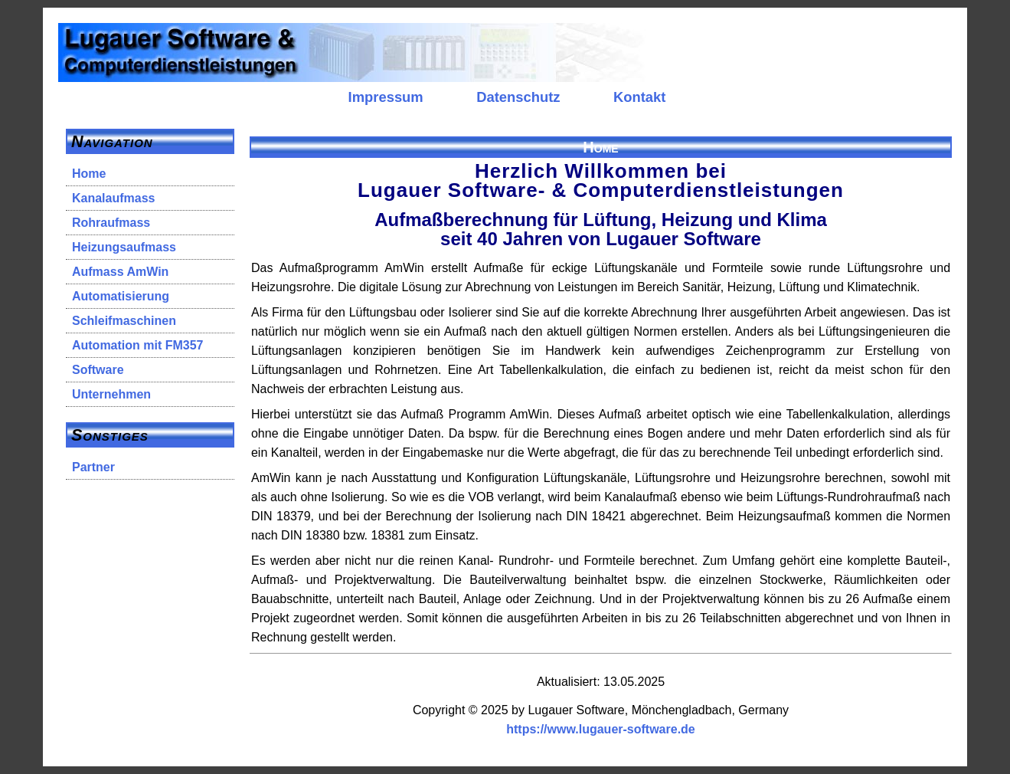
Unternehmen (111, 394)
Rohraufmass (111, 222)
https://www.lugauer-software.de (600, 729)
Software (98, 369)
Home (89, 173)
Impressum (385, 97)
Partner (93, 467)
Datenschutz (518, 97)
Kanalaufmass (113, 198)
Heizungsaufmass (124, 247)
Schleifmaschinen (124, 320)
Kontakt (639, 97)
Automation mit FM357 (138, 345)
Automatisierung (120, 296)
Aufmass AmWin (120, 271)
